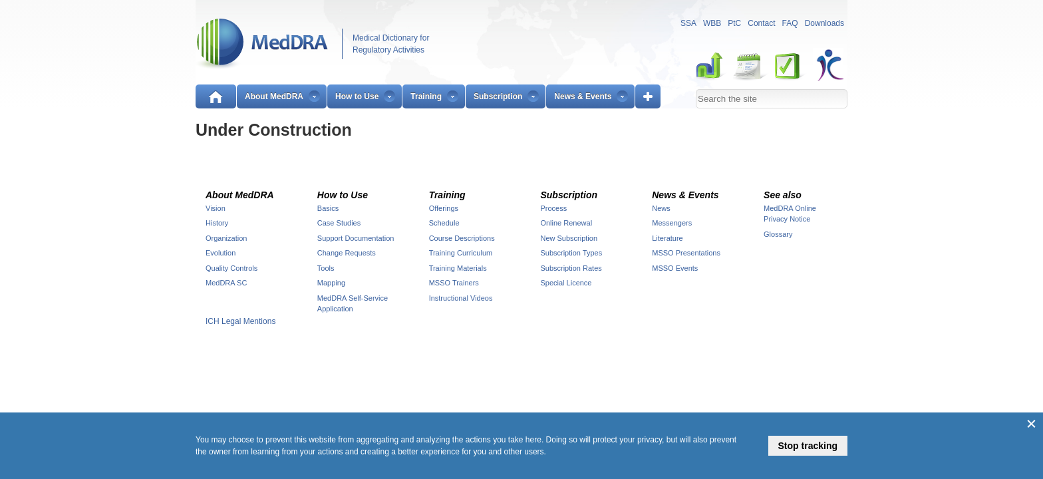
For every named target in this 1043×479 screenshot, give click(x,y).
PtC (734, 23)
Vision (215, 208)
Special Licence (565, 283)
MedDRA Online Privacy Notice (790, 214)
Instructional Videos (461, 298)
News (661, 208)
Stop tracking (807, 445)
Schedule (444, 223)
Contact (761, 23)
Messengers (672, 223)
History (217, 223)
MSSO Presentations (686, 253)
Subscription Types (571, 253)
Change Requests (346, 253)
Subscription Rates (570, 268)
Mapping (331, 283)
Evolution (220, 253)
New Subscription (568, 238)
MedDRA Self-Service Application (352, 303)
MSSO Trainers (454, 283)
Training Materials (458, 268)
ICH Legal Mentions (240, 321)
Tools (326, 268)
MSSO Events (675, 268)
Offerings (443, 208)
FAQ (790, 23)
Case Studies (339, 223)
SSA (688, 23)
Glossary (778, 234)
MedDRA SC (226, 283)
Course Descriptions (462, 238)
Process (553, 208)
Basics (328, 208)
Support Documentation (355, 238)
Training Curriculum (461, 253)
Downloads (824, 23)
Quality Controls (231, 268)
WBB (712, 23)
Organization (226, 238)
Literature (667, 238)
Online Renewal (566, 223)
